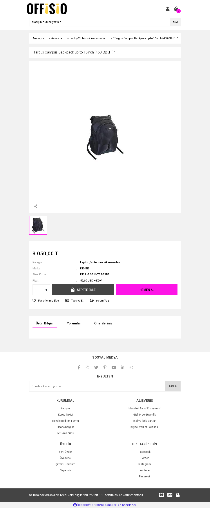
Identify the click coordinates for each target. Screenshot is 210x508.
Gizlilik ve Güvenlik (144, 414)
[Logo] (47, 8)
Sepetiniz (65, 470)
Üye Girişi (65, 458)
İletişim (65, 408)
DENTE (84, 268)
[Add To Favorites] (46, 301)
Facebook (144, 451)
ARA (175, 22)
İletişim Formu (65, 433)
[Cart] (176, 8)
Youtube (145, 470)
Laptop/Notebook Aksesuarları (100, 262)
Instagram (144, 464)
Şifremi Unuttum (65, 464)
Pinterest (144, 476)
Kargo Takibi (65, 414)
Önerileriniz (103, 323)
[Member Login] (167, 8)
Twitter (144, 458)
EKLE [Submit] (173, 386)
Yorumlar (74, 323)
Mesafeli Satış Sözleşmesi (145, 408)
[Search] (105, 22)
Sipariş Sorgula (65, 427)
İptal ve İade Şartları (144, 420)
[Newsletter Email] (105, 386)
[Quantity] (41, 289)
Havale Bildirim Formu (65, 420)
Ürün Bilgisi (45, 323)
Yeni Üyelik (65, 451)
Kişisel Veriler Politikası (144, 427)
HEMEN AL (146, 290)
